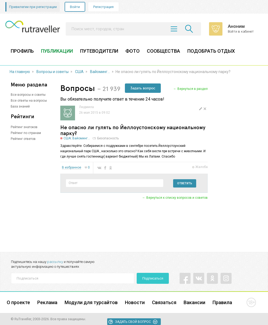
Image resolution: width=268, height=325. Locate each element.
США (79, 72)
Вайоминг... (100, 72)
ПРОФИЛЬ (22, 51)
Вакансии (194, 302)
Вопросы (77, 88)
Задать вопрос (142, 88)
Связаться (164, 302)
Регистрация (103, 7)
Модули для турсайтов (91, 302)
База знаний (20, 106)
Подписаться (152, 278)
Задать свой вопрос (133, 322)
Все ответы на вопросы (29, 100)
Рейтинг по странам (26, 133)
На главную (20, 72)
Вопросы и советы (52, 72)
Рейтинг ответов (23, 139)
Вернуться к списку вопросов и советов (177, 198)
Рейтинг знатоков (24, 127)
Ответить (184, 183)
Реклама (47, 302)
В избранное (71, 167)
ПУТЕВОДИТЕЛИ (99, 51)
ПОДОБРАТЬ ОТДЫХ (211, 51)
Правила (222, 302)
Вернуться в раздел (192, 89)
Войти (75, 7)
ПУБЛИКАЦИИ (57, 51)
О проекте (18, 302)
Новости (135, 302)
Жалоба (201, 167)
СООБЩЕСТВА (163, 51)
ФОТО (132, 51)
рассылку (55, 262)
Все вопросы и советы (28, 95)
